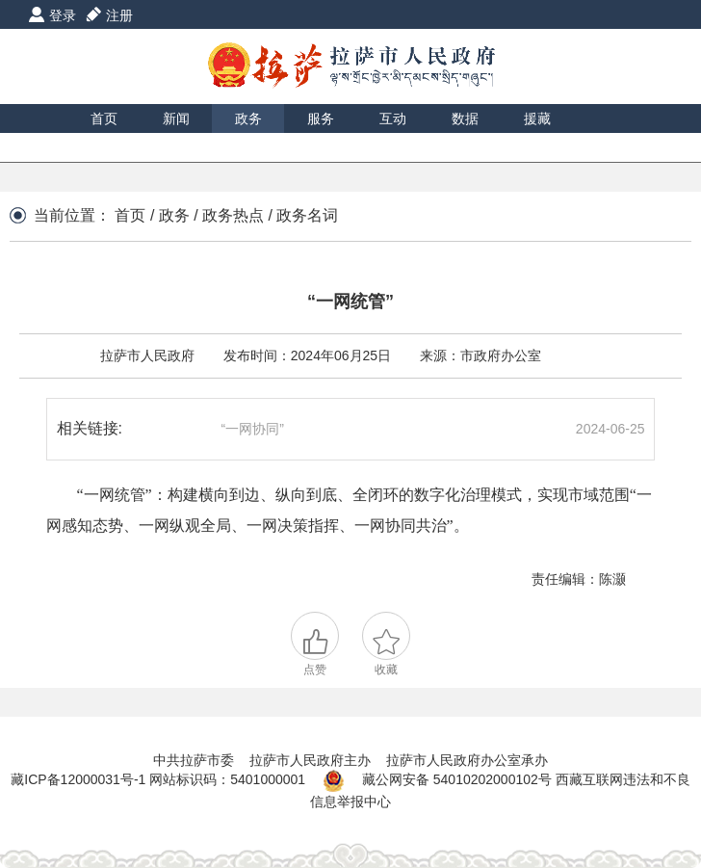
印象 (104, 147)
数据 (465, 118)
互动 (392, 118)
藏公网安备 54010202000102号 (457, 780)
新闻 (176, 118)
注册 (119, 15)
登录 (62, 15)
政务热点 (233, 215)
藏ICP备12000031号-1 (80, 780)
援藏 (537, 118)
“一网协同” (252, 428)
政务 (248, 118)
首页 (104, 118)
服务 (320, 118)
